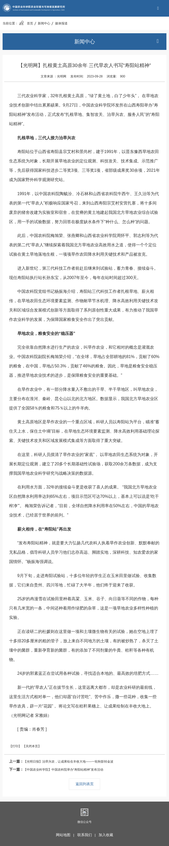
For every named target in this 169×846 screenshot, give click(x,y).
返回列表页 (85, 784)
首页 (26, 23)
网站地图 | (66, 835)
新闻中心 (44, 23)
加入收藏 (106, 835)
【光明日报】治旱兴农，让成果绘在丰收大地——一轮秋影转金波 (61, 761)
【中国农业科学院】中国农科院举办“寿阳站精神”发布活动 (56, 769)
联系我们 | (87, 835)
